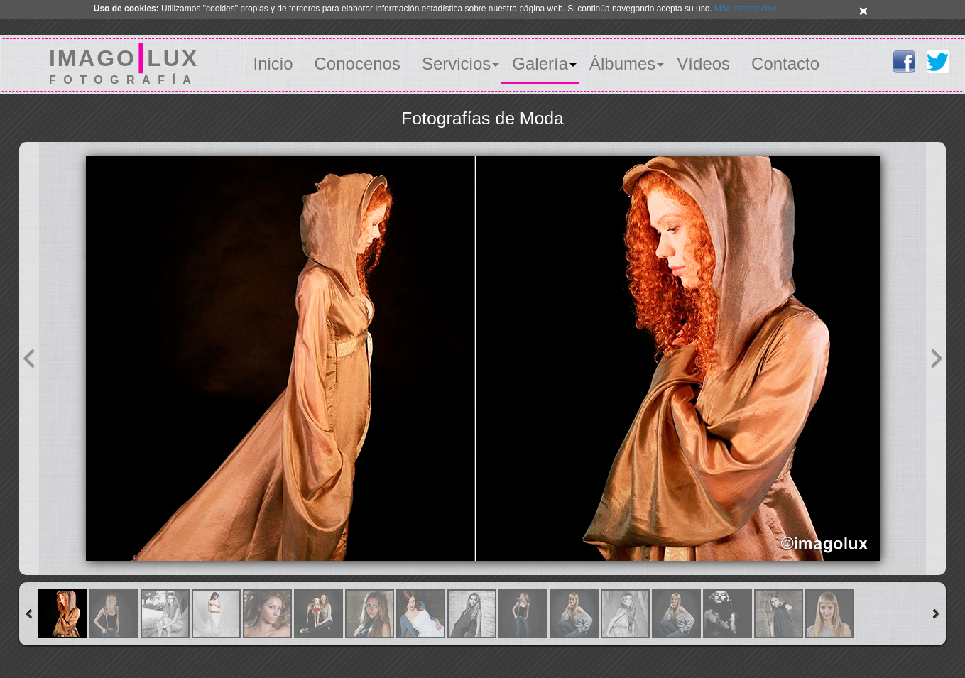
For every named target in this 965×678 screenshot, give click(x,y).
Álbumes (622, 63)
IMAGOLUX (124, 64)
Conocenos (357, 63)
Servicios (456, 63)
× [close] (863, 10)
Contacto (785, 63)
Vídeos (703, 63)
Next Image (936, 358)
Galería (540, 63)
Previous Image (29, 358)
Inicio (273, 63)
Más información (745, 8)
